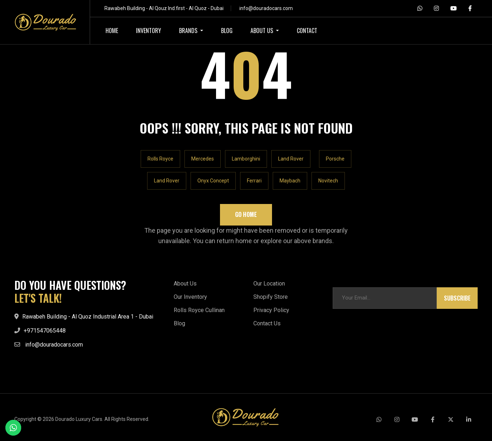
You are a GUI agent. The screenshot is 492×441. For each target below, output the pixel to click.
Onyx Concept (213, 181)
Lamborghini (246, 159)
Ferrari (254, 181)
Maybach (290, 181)
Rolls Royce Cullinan (199, 310)
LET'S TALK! (38, 298)
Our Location (269, 283)
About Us (185, 283)
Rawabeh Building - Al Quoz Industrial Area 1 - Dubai (87, 316)
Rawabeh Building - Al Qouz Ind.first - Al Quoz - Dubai (164, 8)
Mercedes (202, 159)
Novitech (328, 181)
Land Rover (291, 159)
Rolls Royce (160, 159)
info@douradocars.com (266, 8)
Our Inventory (190, 296)
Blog (179, 323)
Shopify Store (270, 296)
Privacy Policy (271, 310)
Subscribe (457, 298)
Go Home (246, 214)
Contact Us (267, 323)
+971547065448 (45, 330)
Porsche (335, 159)
